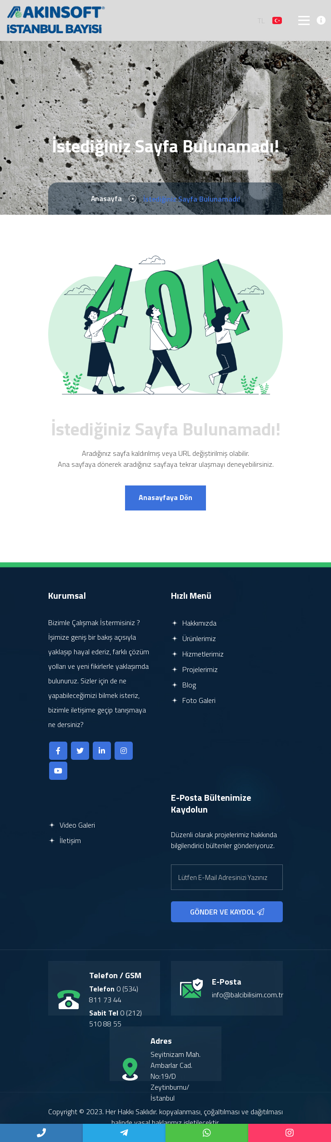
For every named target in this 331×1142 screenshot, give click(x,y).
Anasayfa (106, 198)
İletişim (64, 840)
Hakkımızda (193, 623)
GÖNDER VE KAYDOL (227, 912)
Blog (183, 685)
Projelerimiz (194, 669)
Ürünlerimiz (193, 638)
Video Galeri (71, 825)
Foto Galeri (193, 700)
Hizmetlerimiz (197, 654)
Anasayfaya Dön (165, 498)
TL (261, 20)
